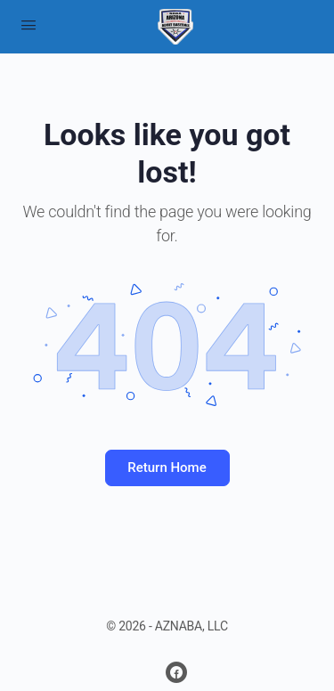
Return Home (166, 467)
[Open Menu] (28, 25)
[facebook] (176, 672)
